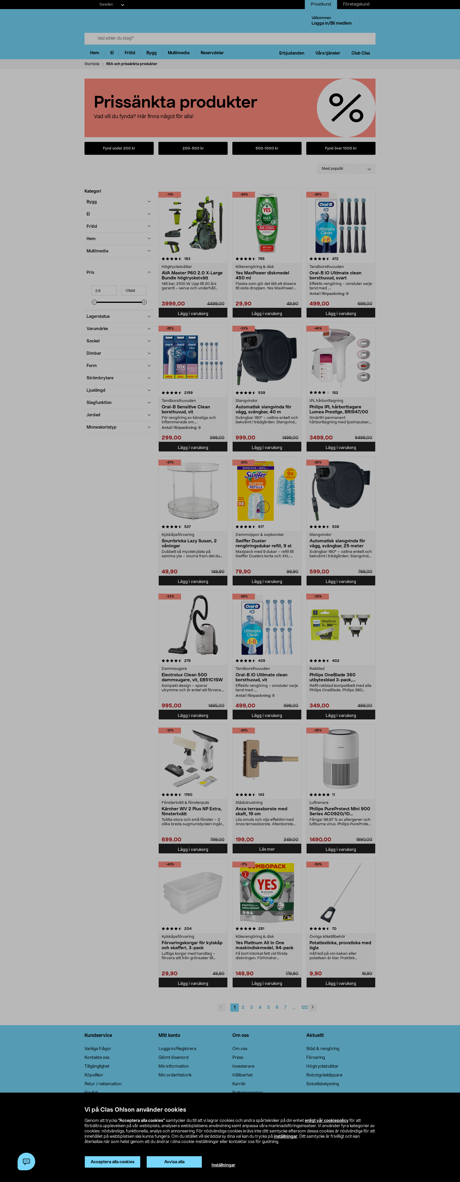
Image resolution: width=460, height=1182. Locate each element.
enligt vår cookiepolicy (327, 1121)
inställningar (285, 1137)
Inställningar (223, 1165)
